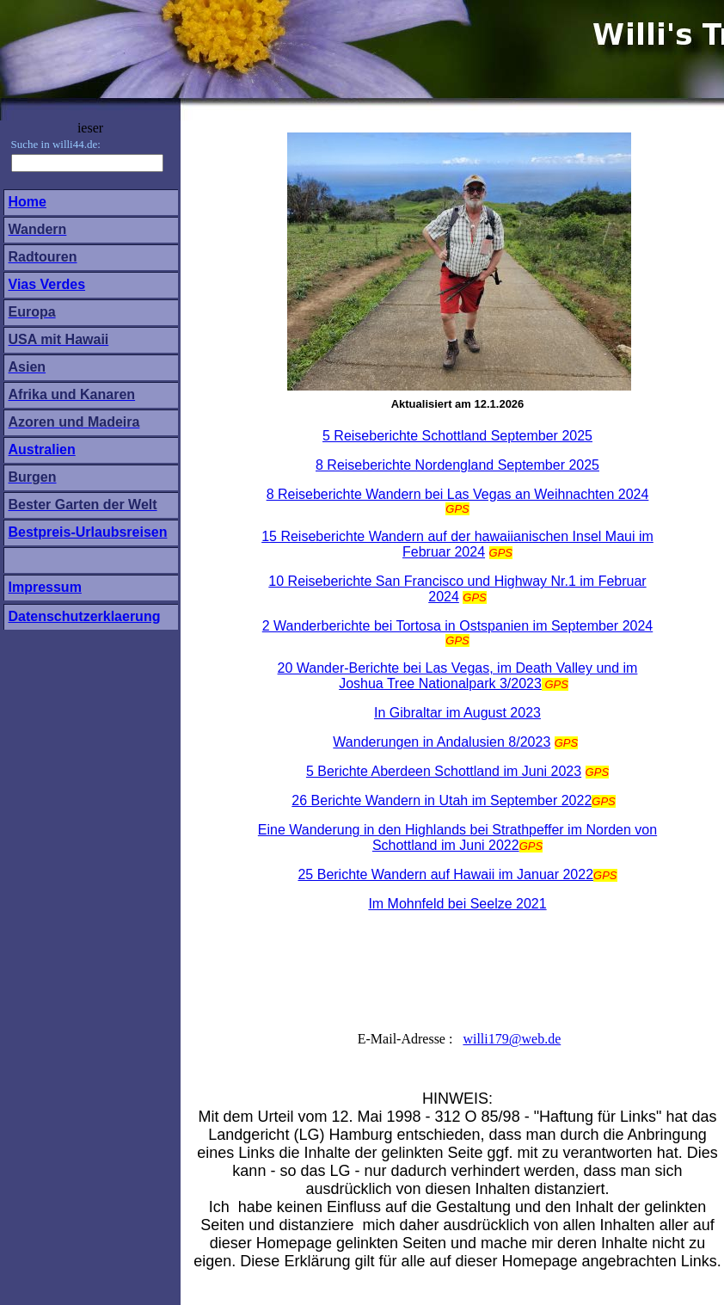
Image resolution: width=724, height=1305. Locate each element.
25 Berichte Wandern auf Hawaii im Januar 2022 (445, 874)
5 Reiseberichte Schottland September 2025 (457, 435)
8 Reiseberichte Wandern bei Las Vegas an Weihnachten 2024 (458, 494)
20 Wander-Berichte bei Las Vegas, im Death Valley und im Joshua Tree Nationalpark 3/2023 (458, 676)
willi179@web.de (512, 1038)
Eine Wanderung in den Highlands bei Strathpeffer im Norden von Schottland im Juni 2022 (457, 837)
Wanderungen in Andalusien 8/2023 (441, 742)
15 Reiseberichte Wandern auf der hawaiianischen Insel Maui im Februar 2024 (457, 544)
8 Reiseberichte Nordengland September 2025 (457, 465)
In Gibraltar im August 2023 (457, 712)
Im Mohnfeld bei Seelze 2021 (457, 903)
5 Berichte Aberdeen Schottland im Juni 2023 (443, 771)
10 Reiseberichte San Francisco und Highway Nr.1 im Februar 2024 (457, 589)
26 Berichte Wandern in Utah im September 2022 (441, 800)
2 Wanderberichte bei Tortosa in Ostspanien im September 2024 (457, 626)
